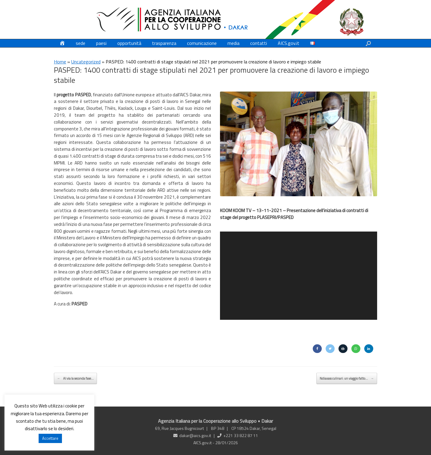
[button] (368, 43)
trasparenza (164, 43)
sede (80, 43)
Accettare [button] (50, 438)
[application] (298, 275)
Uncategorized (86, 61)
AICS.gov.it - (204, 442)
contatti (258, 43)
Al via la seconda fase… (75, 377)
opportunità (129, 43)
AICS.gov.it (288, 43)
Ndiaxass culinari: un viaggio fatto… (347, 377)
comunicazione (202, 43)
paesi (101, 43)
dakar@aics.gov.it (195, 435)
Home (60, 61)
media (233, 43)
